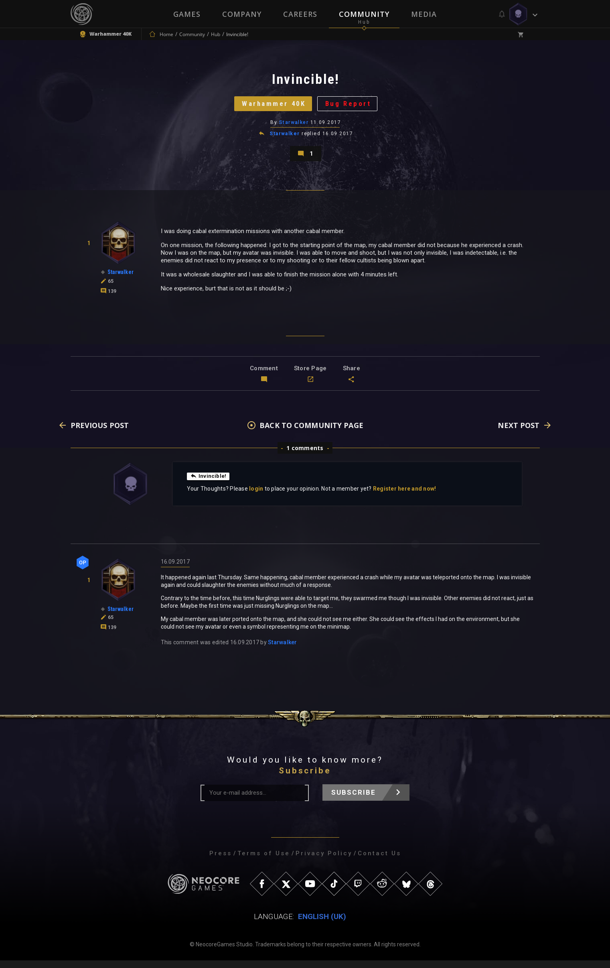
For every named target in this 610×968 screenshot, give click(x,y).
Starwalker (293, 126)
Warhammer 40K (271, 106)
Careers (300, 14)
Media (424, 14)
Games (187, 14)
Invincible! (208, 483)
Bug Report (351, 106)
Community (364, 14)
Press (220, 861)
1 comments (304, 455)
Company (241, 14)
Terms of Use (263, 861)
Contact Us (379, 861)
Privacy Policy (324, 861)
